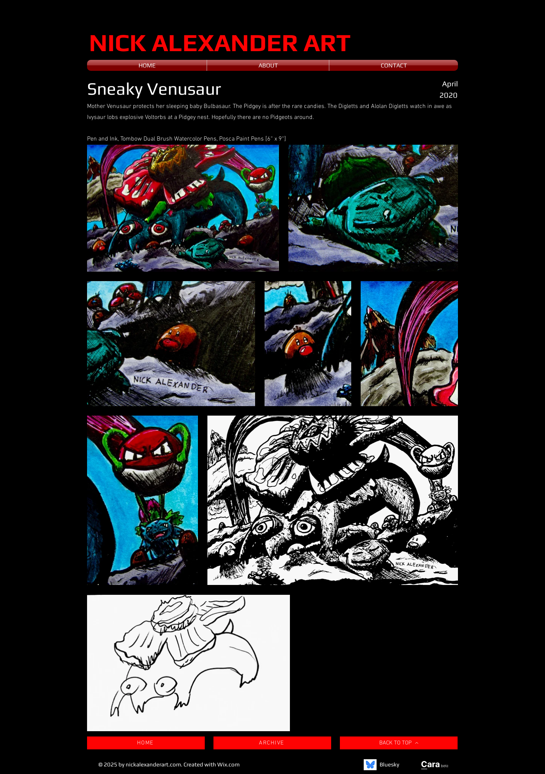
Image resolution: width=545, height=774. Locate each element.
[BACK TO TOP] (399, 742)
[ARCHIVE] (272, 742)
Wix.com (228, 764)
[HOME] (146, 742)
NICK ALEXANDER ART (220, 42)
